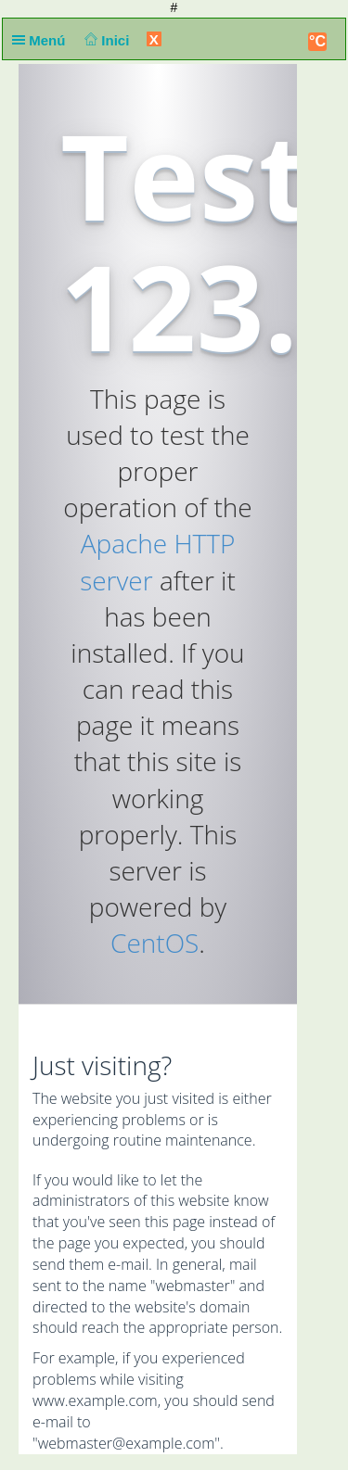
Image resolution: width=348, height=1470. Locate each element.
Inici (105, 40)
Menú (42, 40)
